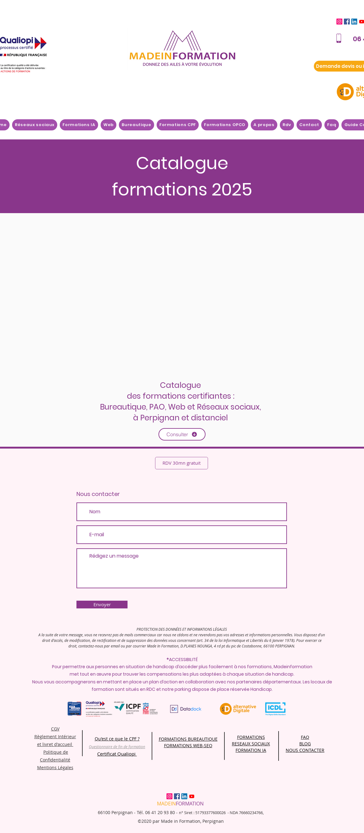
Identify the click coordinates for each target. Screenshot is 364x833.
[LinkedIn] (354, 21)
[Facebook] (347, 21)
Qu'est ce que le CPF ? (117, 739)
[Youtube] (192, 796)
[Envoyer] (102, 604)
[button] (264, 124)
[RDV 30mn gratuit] (181, 463)
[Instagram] (339, 21)
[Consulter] (182, 434)
